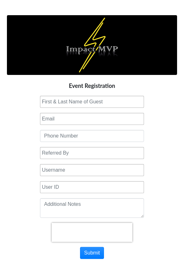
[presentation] (92, 232)
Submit (92, 252)
